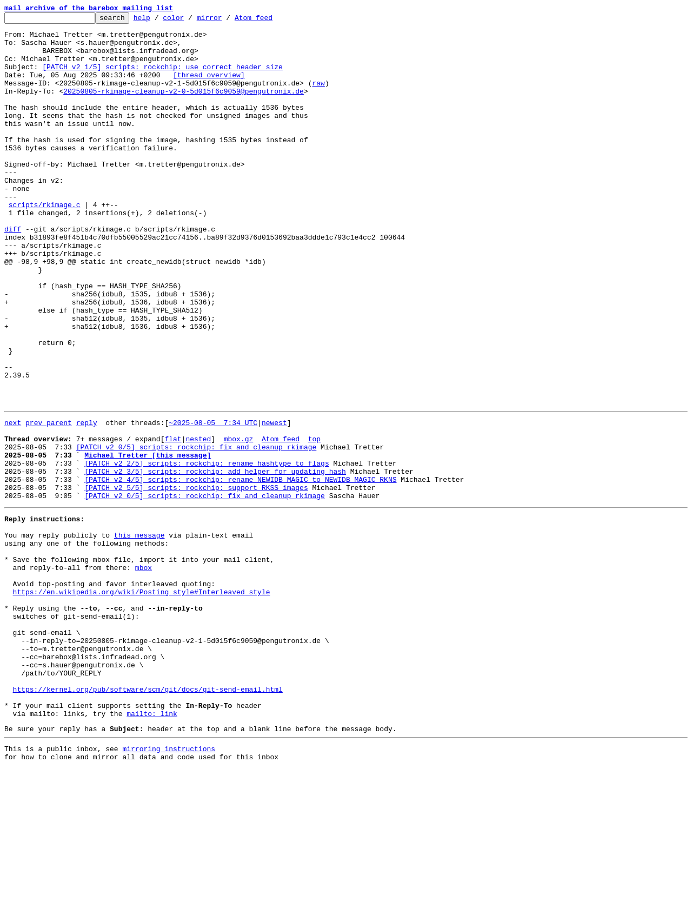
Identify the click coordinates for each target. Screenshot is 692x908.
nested (198, 521)
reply (86, 502)
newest (274, 502)
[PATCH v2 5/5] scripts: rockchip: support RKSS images (196, 580)
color (190, 20)
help (158, 20)
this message (139, 634)
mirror (226, 20)
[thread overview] (209, 87)
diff (12, 272)
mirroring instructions (168, 886)
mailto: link (152, 848)
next (12, 502)
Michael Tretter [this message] (147, 541)
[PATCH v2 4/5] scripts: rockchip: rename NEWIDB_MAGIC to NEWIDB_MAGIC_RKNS (240, 570)
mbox (143, 673)
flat (172, 521)
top (314, 521)
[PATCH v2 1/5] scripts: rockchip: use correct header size (162, 78)
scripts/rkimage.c (45, 243)
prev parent (48, 502)
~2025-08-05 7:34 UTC (213, 502)
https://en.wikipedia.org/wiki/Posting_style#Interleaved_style (141, 702)
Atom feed (270, 20)
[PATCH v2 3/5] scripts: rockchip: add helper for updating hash (215, 560)
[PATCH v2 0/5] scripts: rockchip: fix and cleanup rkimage (196, 531)
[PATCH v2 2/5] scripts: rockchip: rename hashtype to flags (206, 550)
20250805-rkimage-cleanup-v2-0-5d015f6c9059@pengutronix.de (183, 107)
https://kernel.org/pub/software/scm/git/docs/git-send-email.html (148, 819)
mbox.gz (239, 521)
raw (318, 97)
